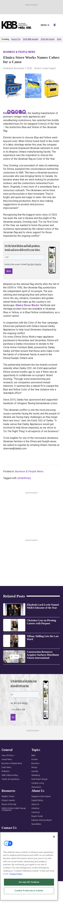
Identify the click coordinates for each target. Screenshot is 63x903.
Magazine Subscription (41, 796)
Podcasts (5, 771)
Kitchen (34, 759)
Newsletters (36, 824)
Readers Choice (8, 796)
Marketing (35, 775)
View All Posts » (8, 756)
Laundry (34, 771)
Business (35, 763)
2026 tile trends (47, 39)
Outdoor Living (37, 783)
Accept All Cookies (29, 882)
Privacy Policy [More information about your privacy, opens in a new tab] (15, 874)
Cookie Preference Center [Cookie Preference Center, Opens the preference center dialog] (29, 890)
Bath (33, 756)
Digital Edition (37, 800)
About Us (35, 804)
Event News (6, 767)
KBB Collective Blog (10, 775)
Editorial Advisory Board (41, 820)
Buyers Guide (37, 816)
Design (34, 767)
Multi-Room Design (39, 779)
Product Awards (8, 800)
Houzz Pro (16, 39)
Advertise (35, 808)
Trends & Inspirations (11, 779)
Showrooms (36, 787)
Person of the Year (9, 804)
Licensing (35, 812)
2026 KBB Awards (30, 39)
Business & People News (19, 51)
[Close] (54, 836)
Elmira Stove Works (15, 113)
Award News (7, 759)
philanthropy (24, 478)
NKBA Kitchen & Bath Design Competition (14, 809)
